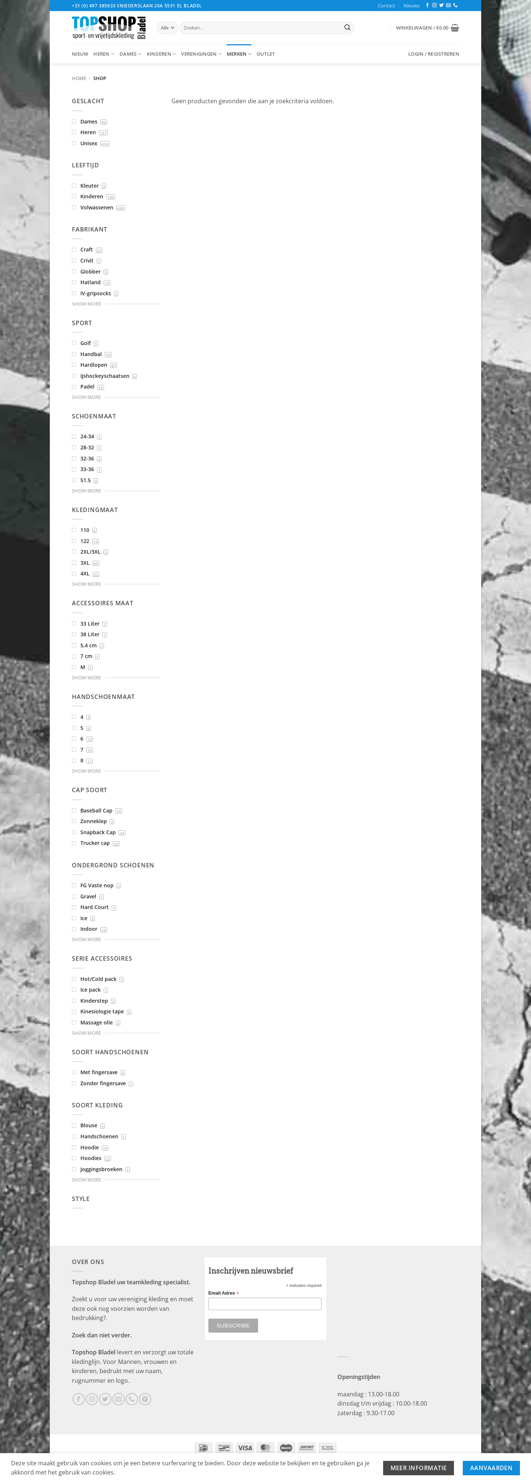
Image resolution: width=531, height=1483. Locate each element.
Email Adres (223, 1293)
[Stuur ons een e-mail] (448, 5)
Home (79, 78)
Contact (386, 5)
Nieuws (411, 5)
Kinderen (161, 54)
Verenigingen (201, 54)
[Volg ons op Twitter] (441, 5)
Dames (130, 54)
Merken (239, 54)
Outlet (266, 54)
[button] (427, 28)
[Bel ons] (455, 5)
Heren (103, 54)
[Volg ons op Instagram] (434, 5)
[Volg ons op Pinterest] (145, 1399)
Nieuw (80, 54)
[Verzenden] (347, 28)
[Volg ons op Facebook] (427, 5)
